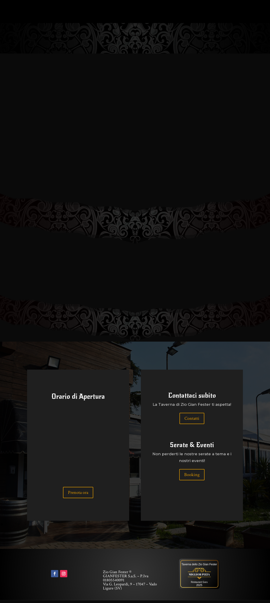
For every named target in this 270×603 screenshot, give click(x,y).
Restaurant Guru (199, 585)
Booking (192, 477)
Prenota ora (78, 495)
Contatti (191, 421)
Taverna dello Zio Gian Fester (199, 567)
